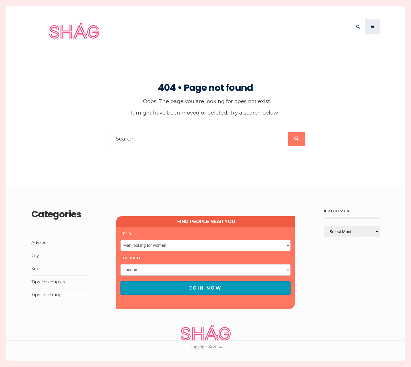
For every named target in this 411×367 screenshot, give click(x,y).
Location (130, 257)
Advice (38, 242)
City (35, 255)
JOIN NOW (205, 288)
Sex (35, 268)
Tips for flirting (46, 294)
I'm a (125, 233)
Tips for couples (48, 281)
